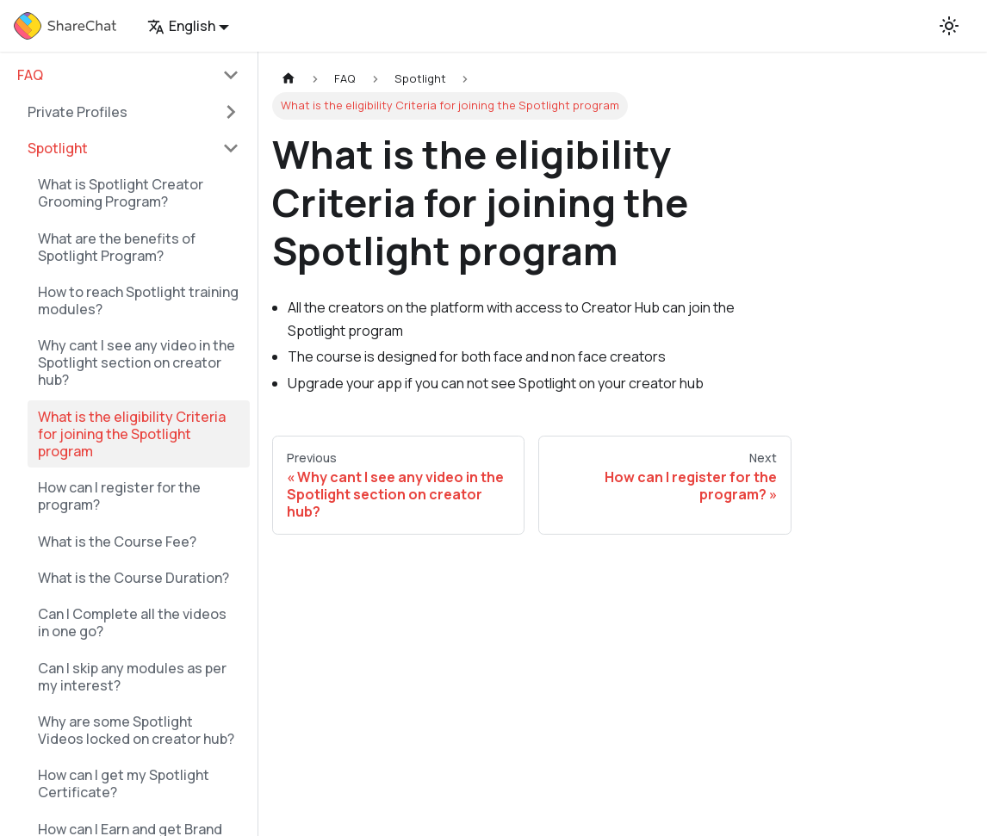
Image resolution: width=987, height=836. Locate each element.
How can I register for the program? (119, 496)
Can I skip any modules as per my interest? (132, 677)
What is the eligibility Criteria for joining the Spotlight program (132, 434)
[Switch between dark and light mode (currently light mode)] (949, 26)
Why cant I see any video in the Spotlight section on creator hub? (136, 362)
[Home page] (288, 78)
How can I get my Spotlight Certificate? (123, 783)
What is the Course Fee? (117, 541)
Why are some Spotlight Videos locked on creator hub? (136, 730)
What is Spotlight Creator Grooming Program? (120, 193)
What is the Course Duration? (133, 577)
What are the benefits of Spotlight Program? (117, 247)
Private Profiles (77, 111)
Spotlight (58, 148)
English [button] (181, 25)
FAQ (30, 74)
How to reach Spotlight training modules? (138, 300)
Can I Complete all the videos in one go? (132, 622)
